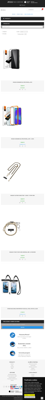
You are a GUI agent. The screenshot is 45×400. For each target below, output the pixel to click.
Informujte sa (22, 144)
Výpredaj (12, 366)
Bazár (12, 368)
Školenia (32, 368)
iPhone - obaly (20, 14)
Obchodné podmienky (12, 374)
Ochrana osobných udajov (12, 375)
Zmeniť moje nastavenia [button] (30, 397)
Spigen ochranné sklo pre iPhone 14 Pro (22, 82)
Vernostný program (24, 353)
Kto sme (32, 374)
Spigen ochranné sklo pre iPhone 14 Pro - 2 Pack (22, 138)
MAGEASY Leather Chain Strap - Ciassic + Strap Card (22, 195)
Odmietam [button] (32, 395)
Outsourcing (33, 369)
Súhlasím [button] (27, 395)
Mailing (22, 327)
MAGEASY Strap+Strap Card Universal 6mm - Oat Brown (22, 252)
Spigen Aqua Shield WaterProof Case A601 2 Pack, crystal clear (22, 308)
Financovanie (32, 365)
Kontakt (32, 375)
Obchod (13, 14)
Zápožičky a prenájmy (33, 366)
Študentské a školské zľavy (12, 378)
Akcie (12, 365)
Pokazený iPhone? (24, 334)
